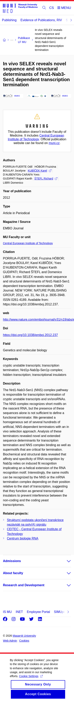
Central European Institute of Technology (28, 243)
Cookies (24, 640)
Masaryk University (24, 635)
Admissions (12, 561)
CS (51, 8)
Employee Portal (38, 612)
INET (19, 612)
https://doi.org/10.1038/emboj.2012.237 (30, 335)
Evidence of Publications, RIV (41, 20)
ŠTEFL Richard (45, 178)
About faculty (13, 573)
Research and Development (23, 585)
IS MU (7, 612)
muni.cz (54, 143)
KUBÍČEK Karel (39, 170)
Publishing (9, 20)
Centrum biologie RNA (22, 538)
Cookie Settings (30, 679)
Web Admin (10, 640)
